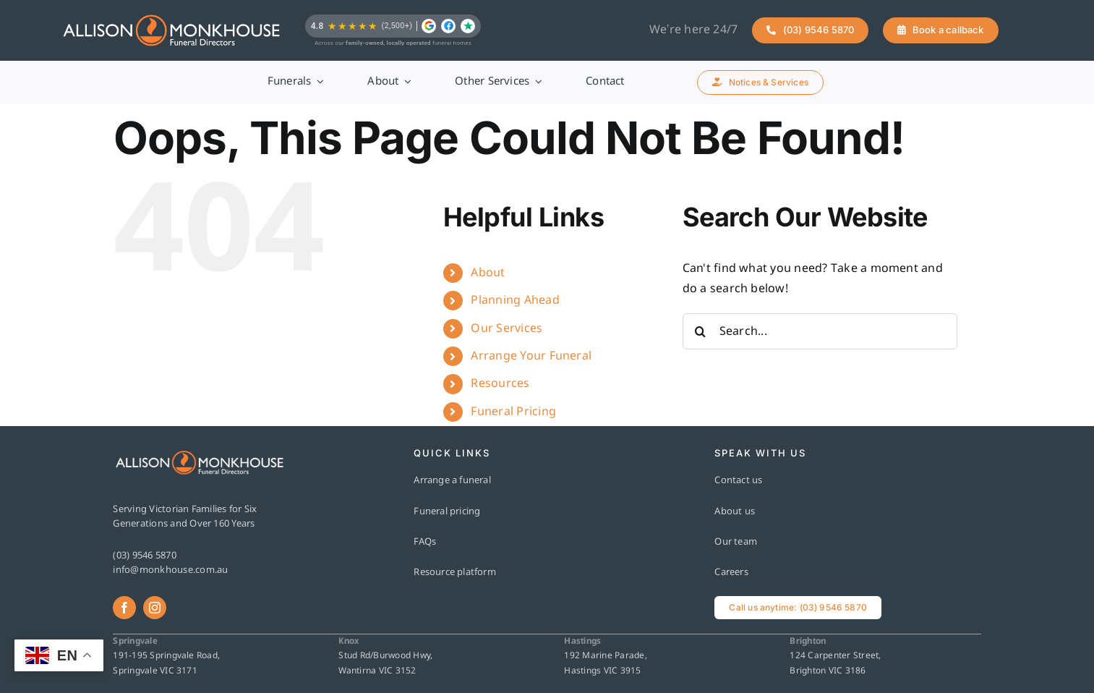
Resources (500, 383)
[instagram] (154, 607)
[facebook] (124, 607)
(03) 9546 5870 (144, 556)
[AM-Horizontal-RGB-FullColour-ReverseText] (171, 30)
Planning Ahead (515, 300)
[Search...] (820, 331)
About (488, 273)
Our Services (506, 328)
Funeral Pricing (513, 412)
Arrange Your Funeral (531, 356)
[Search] (701, 331)
